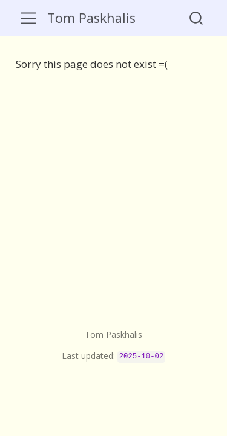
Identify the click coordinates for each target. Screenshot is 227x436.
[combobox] (197, 18)
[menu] (28, 18)
